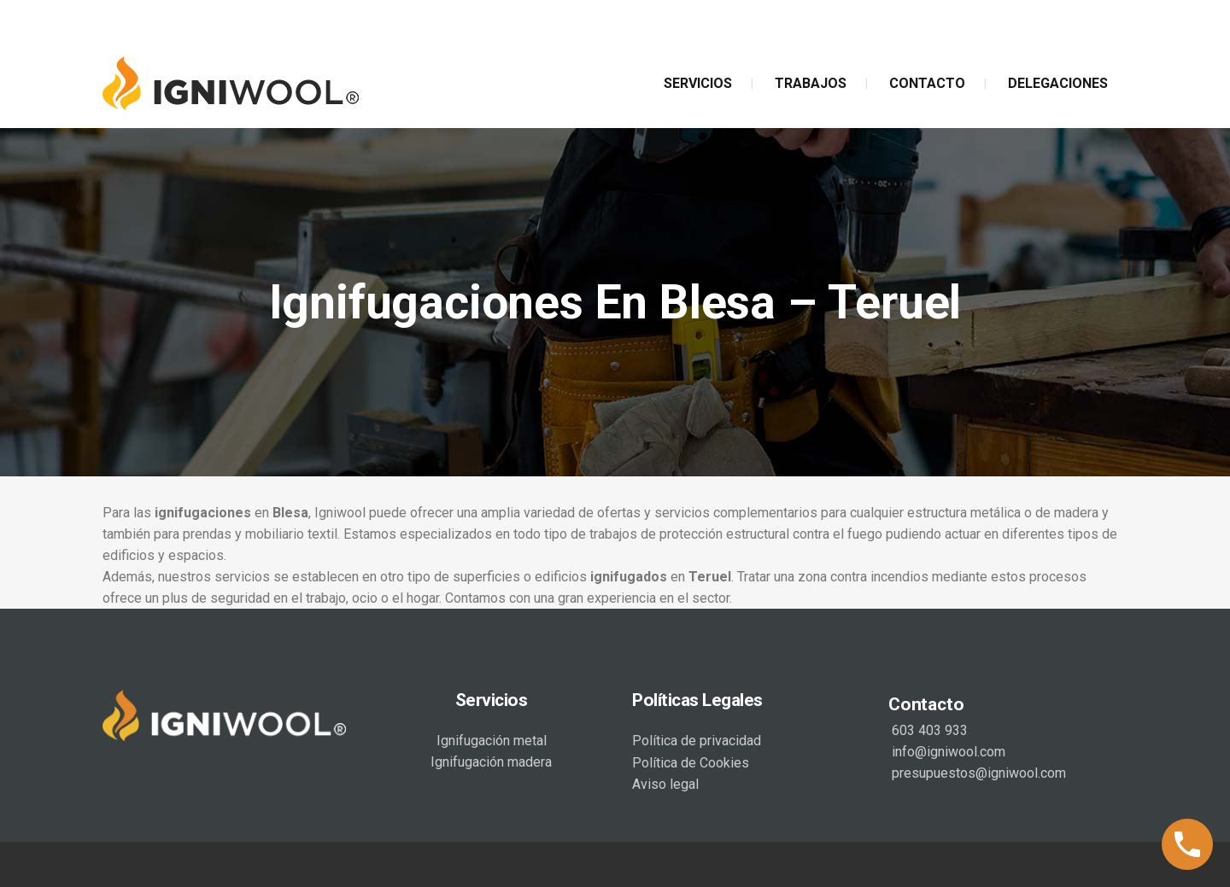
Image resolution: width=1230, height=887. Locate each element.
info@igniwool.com (946, 752)
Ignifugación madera (491, 762)
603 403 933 (928, 730)
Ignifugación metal (491, 740)
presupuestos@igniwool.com (977, 773)
